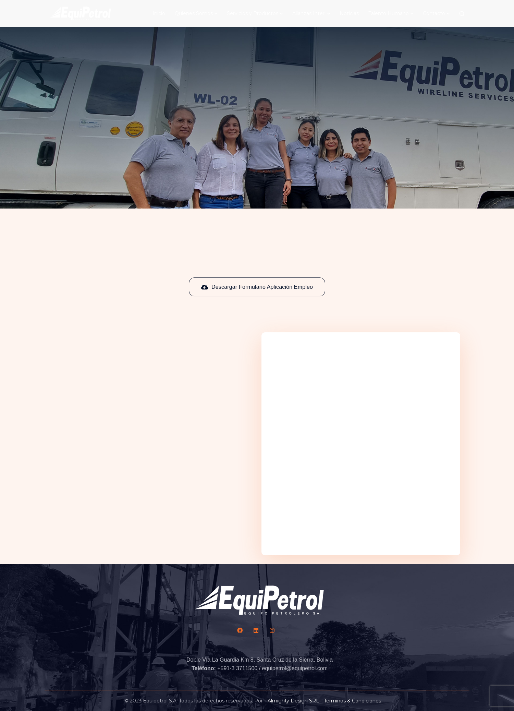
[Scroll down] (257, 93)
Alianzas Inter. (309, 13)
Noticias (349, 13)
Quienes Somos (194, 13)
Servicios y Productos (252, 13)
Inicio (158, 13)
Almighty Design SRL (293, 701)
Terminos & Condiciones (352, 701)
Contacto (434, 13)
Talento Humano (388, 13)
